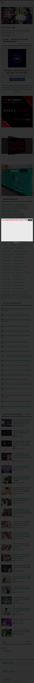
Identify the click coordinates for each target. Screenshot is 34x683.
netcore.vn (18, 242)
